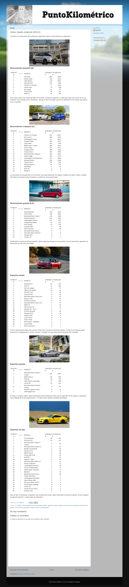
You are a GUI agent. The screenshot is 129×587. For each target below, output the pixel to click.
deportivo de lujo (31, 505)
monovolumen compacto (70, 505)
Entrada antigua (82, 570)
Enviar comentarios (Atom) (27, 574)
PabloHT (98, 30)
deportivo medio (52, 505)
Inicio (51, 570)
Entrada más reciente (19, 570)
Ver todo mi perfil (98, 33)
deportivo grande (42, 505)
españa (60, 505)
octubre (32, 507)
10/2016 (19, 505)
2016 (23, 505)
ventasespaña (44, 507)
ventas (37, 507)
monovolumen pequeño (22, 507)
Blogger (77, 582)
